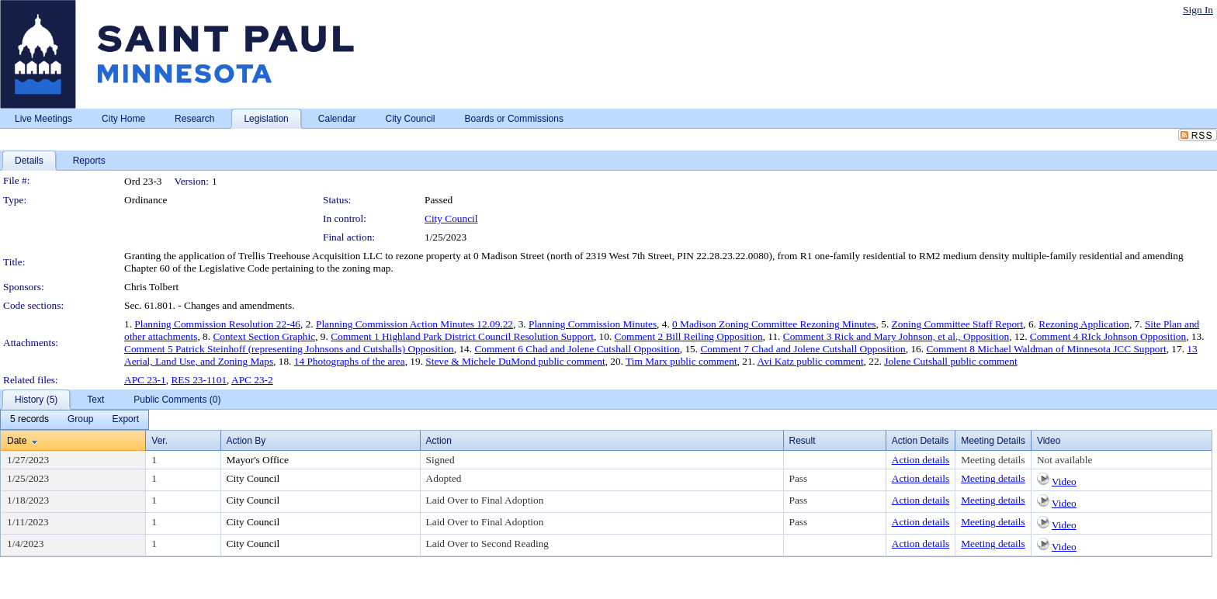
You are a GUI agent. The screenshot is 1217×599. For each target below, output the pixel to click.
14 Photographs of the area (349, 361)
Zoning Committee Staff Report (958, 324)
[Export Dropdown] (125, 419)
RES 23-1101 (199, 380)
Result (802, 440)
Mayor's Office (258, 460)
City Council (451, 218)
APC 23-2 (252, 380)
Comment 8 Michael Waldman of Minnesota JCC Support (1046, 349)
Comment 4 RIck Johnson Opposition (1108, 336)
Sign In (1198, 10)
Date (16, 440)
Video (1064, 481)
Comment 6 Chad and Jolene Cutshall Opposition (576, 349)
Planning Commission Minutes (593, 324)
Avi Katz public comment (811, 361)
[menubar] (74, 420)
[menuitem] (29, 419)
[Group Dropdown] (80, 419)
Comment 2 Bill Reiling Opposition (689, 336)
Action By (246, 440)
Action (439, 440)
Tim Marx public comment (681, 361)
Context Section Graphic (264, 336)
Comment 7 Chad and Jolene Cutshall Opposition (802, 349)
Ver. (159, 440)
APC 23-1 (145, 380)
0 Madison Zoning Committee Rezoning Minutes (773, 324)
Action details (920, 460)
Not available (1064, 460)
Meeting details (993, 460)
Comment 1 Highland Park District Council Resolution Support (462, 336)
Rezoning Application (1083, 324)
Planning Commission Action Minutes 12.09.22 (414, 324)
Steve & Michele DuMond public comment (515, 361)
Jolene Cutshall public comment (950, 361)
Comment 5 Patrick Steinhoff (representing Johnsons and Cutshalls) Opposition (289, 349)
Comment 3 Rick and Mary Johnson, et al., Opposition (896, 336)
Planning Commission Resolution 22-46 (217, 324)
